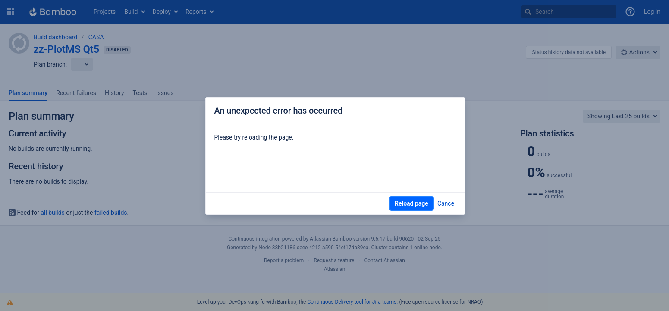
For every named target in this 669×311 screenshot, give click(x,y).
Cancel (446, 203)
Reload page (411, 203)
